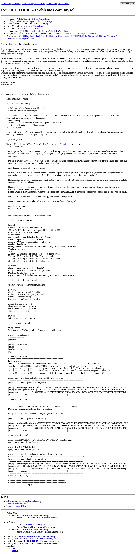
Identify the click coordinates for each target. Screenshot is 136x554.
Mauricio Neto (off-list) (16, 506)
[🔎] (20, 31)
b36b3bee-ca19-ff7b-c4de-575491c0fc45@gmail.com (46, 31)
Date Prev (6, 3)
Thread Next (39, 3)
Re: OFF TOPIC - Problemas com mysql (30, 515)
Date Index (51, 3)
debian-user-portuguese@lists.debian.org (33, 21)
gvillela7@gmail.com (40, 19)
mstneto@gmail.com (35, 26)
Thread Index (63, 3)
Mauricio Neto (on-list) (16, 504)
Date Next (16, 3)
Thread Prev (27, 3)
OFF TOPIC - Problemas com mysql (28, 525)
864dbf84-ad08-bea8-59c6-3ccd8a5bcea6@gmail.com (46, 36)
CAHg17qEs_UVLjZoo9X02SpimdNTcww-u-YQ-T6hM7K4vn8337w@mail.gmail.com (60, 33)
